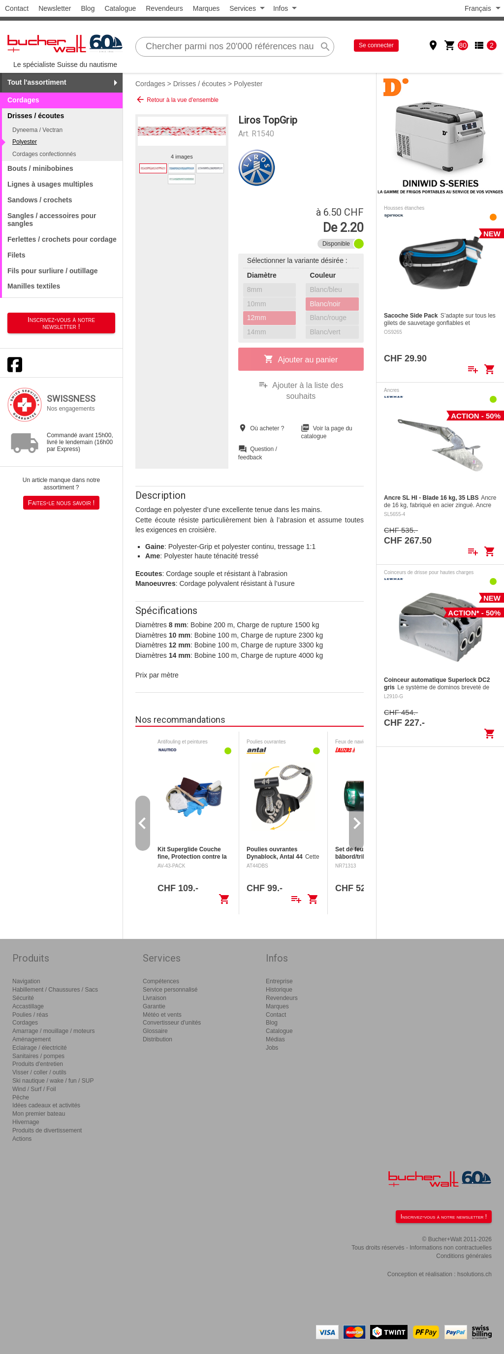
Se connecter (376, 45)
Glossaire (155, 1031)
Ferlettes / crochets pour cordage (62, 239)
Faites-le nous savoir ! (61, 503)
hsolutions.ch (474, 1274)
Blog (87, 8)
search (325, 47)
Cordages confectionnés (44, 154)
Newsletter (54, 8)
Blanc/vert (325, 332)
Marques (206, 8)
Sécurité (23, 998)
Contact (17, 8)
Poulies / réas (30, 1014)
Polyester (24, 141)
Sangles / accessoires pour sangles (51, 220)
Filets (16, 255)
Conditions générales (464, 1256)
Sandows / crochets (39, 200)
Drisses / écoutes (199, 84)
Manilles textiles (33, 286)
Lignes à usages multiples (50, 184)
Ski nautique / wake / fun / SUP (53, 1080)
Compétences (161, 981)
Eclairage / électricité (39, 1047)
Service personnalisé (170, 989)
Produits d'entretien (37, 1064)
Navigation (26, 981)
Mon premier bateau (38, 1113)
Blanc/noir (325, 304)
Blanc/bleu (326, 289)
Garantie (154, 1006)
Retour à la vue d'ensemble (177, 99)
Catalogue (120, 8)
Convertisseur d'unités (172, 1022)
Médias (275, 1039)
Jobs (272, 1047)
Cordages (23, 100)
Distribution (157, 1039)
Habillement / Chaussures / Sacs (55, 989)
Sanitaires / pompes (38, 1056)
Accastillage (28, 1006)
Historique (279, 989)
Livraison (154, 998)
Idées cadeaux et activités (46, 1105)
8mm (254, 289)
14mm (256, 332)
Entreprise (279, 981)
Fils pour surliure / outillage (52, 271)
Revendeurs (164, 8)
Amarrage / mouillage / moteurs (53, 1031)
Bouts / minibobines (40, 168)
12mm (256, 318)
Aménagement (31, 1039)
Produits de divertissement (47, 1130)
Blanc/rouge (328, 318)
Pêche (20, 1097)
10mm (256, 304)
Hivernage (25, 1122)
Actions (22, 1138)
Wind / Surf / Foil (34, 1089)
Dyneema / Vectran (37, 130)
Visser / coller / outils (39, 1072)
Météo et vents (162, 1014)
